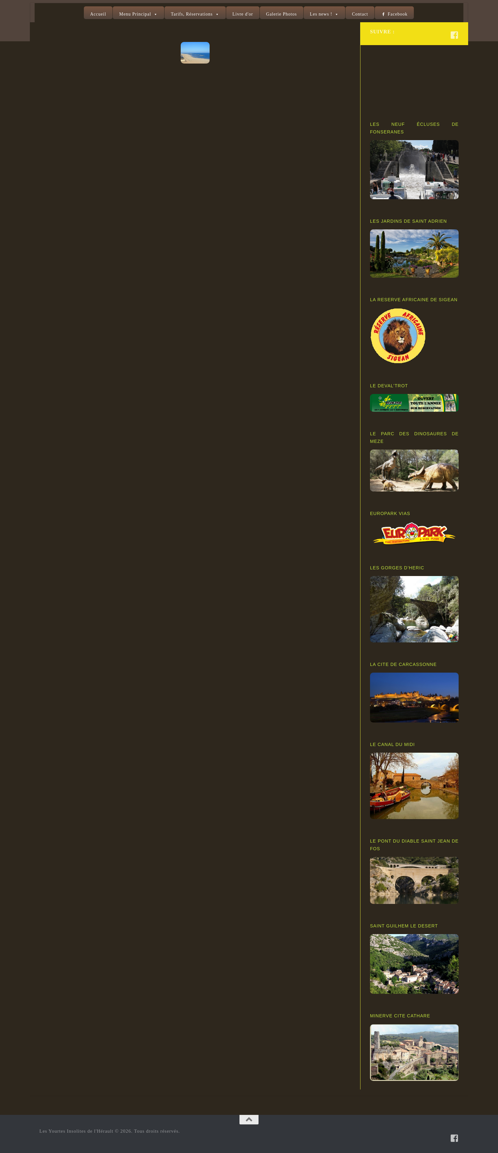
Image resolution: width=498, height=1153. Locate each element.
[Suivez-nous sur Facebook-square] (454, 35)
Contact (360, 14)
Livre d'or (242, 14)
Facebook (397, 14)
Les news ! (321, 14)
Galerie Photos (281, 14)
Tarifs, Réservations (192, 14)
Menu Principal (135, 14)
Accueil (98, 14)
